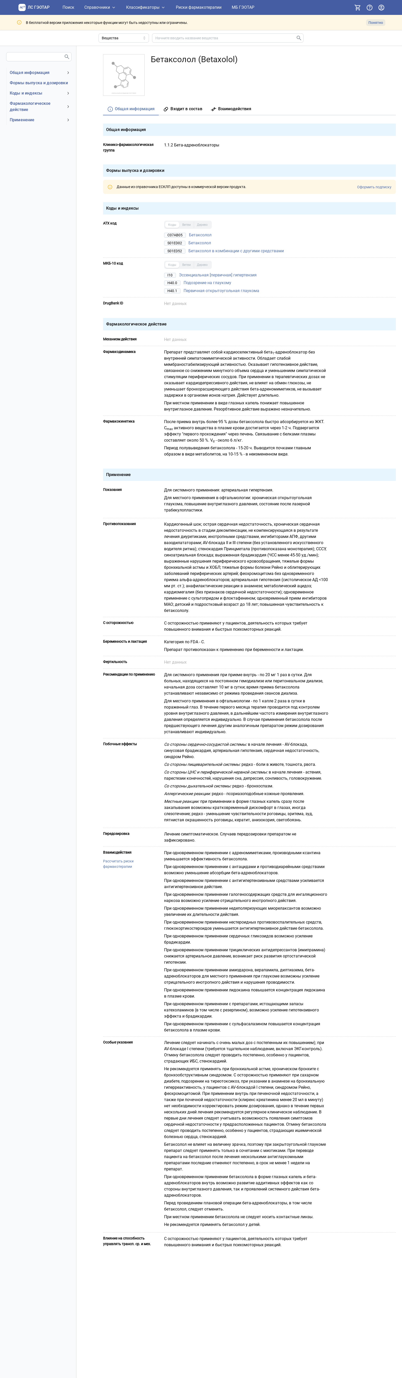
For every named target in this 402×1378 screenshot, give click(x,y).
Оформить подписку (374, 187)
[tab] (131, 109)
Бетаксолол (200, 234)
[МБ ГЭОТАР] (243, 7)
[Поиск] (68, 7)
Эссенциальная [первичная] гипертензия (218, 274)
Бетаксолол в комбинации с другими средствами (236, 250)
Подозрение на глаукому (207, 282)
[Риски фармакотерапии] (199, 7)
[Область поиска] (123, 38)
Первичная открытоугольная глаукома (221, 290)
